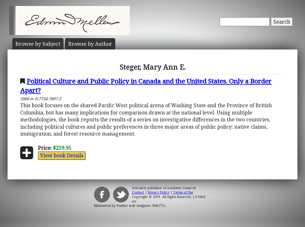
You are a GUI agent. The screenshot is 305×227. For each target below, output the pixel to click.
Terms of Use (183, 192)
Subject (37, 43)
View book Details (61, 155)
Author (90, 43)
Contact (138, 192)
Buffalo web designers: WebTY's (141, 205)
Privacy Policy (159, 192)
